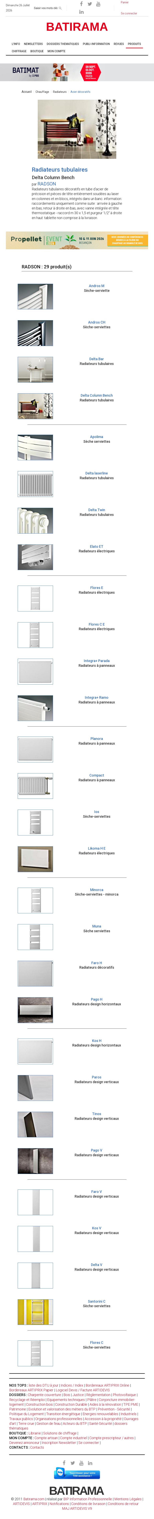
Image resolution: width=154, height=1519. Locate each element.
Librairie (34, 1433)
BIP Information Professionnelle (87, 1499)
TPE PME (130, 1404)
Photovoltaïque (124, 1395)
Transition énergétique (63, 1414)
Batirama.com (33, 1499)
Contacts (37, 1447)
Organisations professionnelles (58, 1419)
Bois (66, 1395)
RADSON (47, 184)
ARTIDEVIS (21, 1504)
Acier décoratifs (80, 91)
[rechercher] (60, 7)
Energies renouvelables (100, 1414)
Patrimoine (17, 1409)
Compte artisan (46, 1438)
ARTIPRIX (39, 1504)
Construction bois (39, 1404)
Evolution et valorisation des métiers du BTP (61, 1409)
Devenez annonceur (24, 1443)
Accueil (27, 92)
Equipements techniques (66, 1400)
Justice (78, 1395)
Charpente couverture (44, 1395)
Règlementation (98, 1395)
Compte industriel (73, 1438)
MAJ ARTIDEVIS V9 (77, 1508)
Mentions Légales (128, 1499)
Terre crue (26, 1423)
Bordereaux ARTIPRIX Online (107, 1385)
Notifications (60, 1504)
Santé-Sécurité (100, 1423)
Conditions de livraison (88, 1504)
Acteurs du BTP (75, 1423)
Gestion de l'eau (48, 1423)
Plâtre (91, 1400)
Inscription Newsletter (59, 1443)
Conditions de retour (123, 1504)
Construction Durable (71, 1404)
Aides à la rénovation (105, 1404)
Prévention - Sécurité (114, 1409)
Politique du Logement (26, 1414)
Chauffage (42, 91)
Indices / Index (72, 1385)
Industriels (129, 1414)
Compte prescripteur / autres (111, 1438)
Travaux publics (21, 1419)
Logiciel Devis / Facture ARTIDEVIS (83, 1390)
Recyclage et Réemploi (27, 1400)
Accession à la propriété (103, 1419)
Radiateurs (60, 91)
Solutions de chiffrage (60, 1433)
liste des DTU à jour (43, 1385)
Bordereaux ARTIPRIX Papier (31, 1390)
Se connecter (88, 1443)
